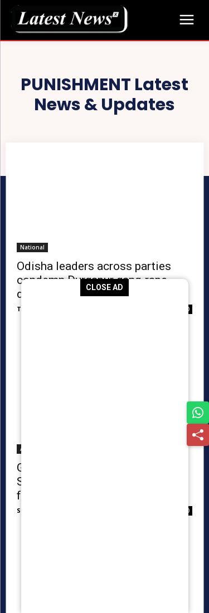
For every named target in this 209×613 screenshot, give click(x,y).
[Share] (198, 435)
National (32, 247)
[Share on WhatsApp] (198, 412)
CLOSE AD (104, 287)
